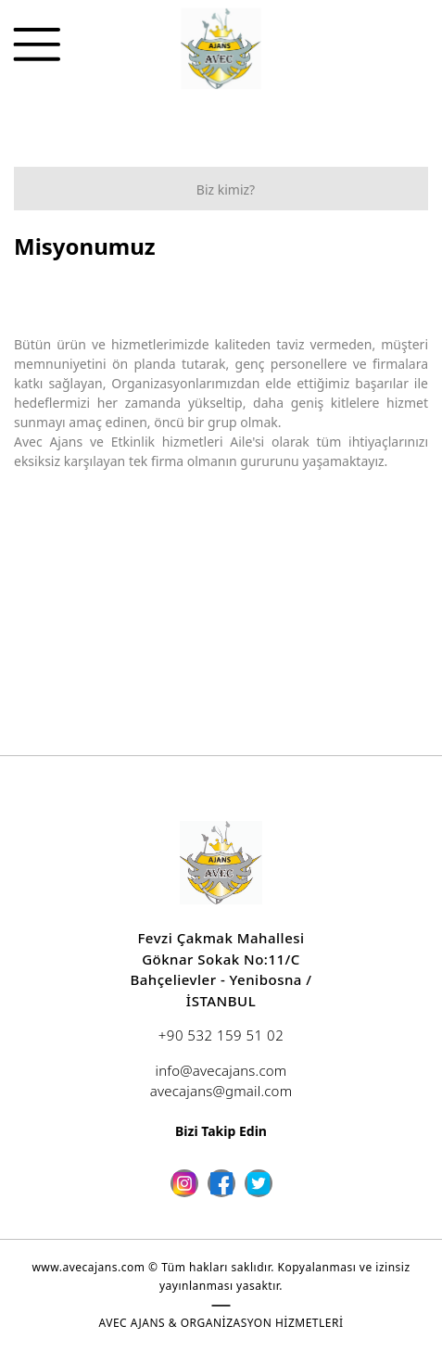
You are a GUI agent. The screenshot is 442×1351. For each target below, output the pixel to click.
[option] (221, 282)
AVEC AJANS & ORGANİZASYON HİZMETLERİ (221, 1323)
